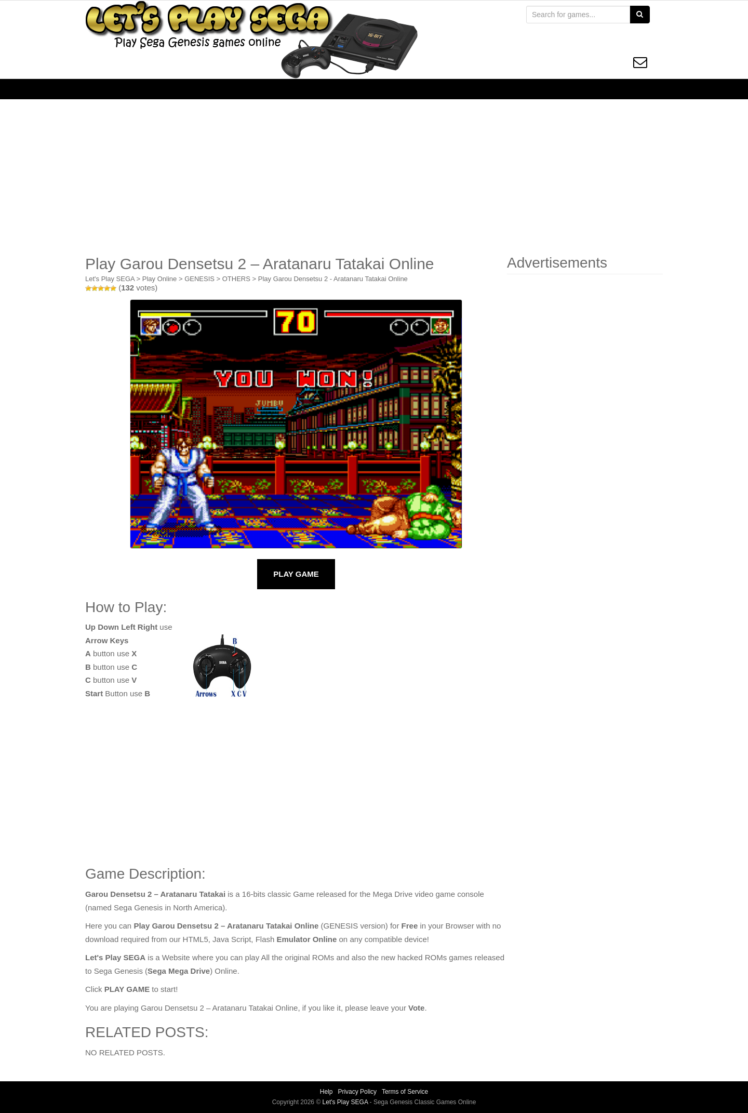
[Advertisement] (374, 177)
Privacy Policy (357, 1091)
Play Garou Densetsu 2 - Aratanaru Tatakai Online (333, 279)
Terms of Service (405, 1091)
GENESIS (199, 279)
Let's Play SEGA (110, 279)
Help (326, 1091)
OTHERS (236, 279)
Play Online (159, 279)
